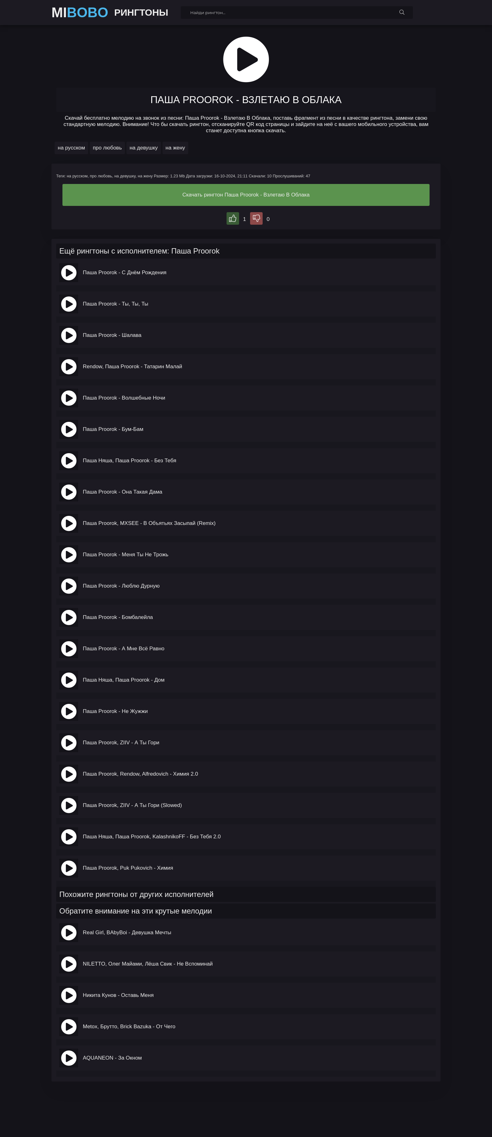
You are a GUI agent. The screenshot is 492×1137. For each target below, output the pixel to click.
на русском (71, 148)
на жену (175, 148)
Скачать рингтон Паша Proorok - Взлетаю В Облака (245, 195)
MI (79, 12)
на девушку (144, 148)
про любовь (107, 148)
